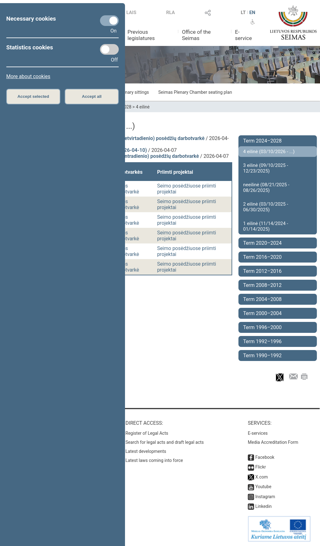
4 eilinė (143, 106)
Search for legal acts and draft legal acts (165, 442)
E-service (243, 35)
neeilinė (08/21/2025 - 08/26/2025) (266, 187)
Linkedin (263, 506)
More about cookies (28, 76)
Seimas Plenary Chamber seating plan (195, 92)
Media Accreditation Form (273, 442)
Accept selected (33, 96)
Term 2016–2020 (262, 257)
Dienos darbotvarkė (125, 189)
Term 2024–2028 (262, 141)
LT (243, 12)
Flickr (260, 466)
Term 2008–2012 (262, 285)
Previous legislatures (141, 35)
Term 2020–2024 (262, 243)
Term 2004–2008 (262, 299)
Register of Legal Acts (147, 433)
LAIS (131, 12)
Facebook (264, 457)
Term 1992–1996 (262, 341)
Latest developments (146, 451)
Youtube (263, 486)
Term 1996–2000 (262, 327)
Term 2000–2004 (262, 313)
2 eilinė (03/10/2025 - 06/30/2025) (265, 207)
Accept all (92, 96)
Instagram (265, 496)
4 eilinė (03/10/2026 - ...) (269, 151)
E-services (258, 433)
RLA (170, 12)
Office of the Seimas (196, 35)
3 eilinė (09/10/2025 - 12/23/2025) (265, 168)
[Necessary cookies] (109, 20)
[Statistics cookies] (109, 49)
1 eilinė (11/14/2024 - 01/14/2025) (265, 226)
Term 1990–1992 (262, 355)
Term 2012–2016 (262, 271)
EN (252, 12)
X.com (261, 476)
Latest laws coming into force (154, 460)
